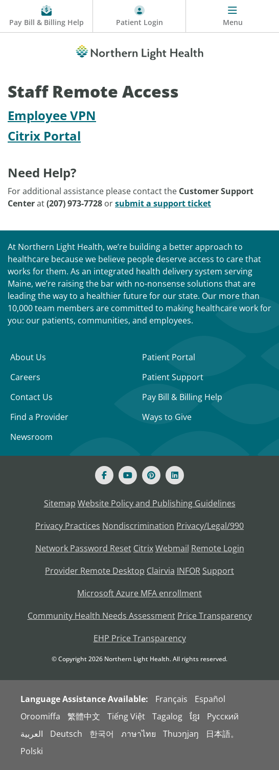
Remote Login (217, 548)
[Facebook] (104, 475)
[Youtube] (128, 475)
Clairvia (161, 570)
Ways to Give (167, 417)
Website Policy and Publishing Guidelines (157, 503)
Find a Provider (39, 417)
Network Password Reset (83, 548)
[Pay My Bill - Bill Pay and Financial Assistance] (46, 16)
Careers (25, 377)
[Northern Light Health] (139, 51)
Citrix (143, 548)
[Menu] (232, 16)
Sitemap (60, 503)
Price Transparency (214, 615)
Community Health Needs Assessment (101, 615)
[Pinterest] (151, 475)
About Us (28, 357)
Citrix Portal (44, 135)
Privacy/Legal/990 (210, 525)
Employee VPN (52, 115)
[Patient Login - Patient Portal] (139, 16)
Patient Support (172, 377)
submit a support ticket (163, 203)
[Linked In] (175, 475)
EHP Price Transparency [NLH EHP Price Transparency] (140, 638)
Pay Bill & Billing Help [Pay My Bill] (182, 397)
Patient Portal (168, 357)
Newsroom (31, 436)
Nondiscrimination (138, 525)
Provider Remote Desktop (95, 570)
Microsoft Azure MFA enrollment (139, 593)
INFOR (188, 570)
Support (218, 570)
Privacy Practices (67, 525)
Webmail (172, 548)
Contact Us (31, 397)
